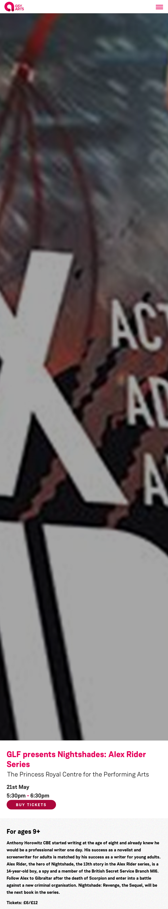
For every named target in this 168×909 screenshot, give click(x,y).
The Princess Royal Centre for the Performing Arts (78, 774)
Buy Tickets (31, 804)
